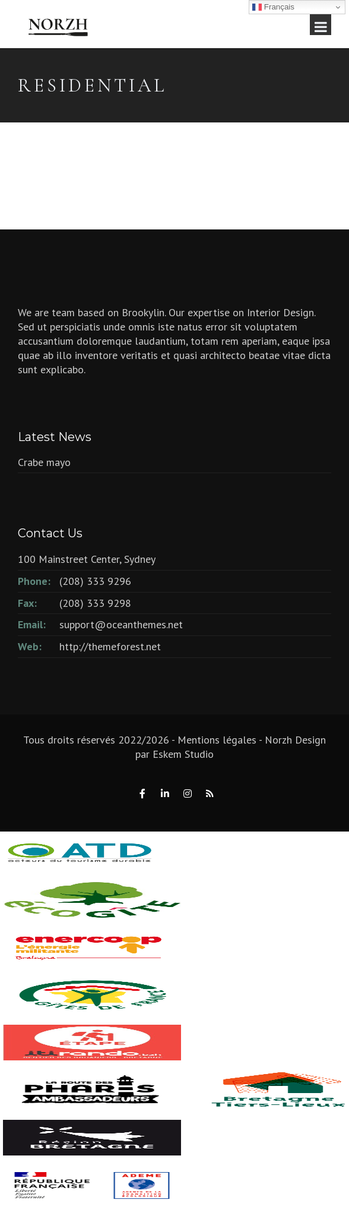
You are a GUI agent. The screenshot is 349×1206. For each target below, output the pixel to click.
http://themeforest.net (110, 646)
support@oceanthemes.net (121, 624)
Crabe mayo (44, 462)
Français (273, 7)
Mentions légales (216, 740)
